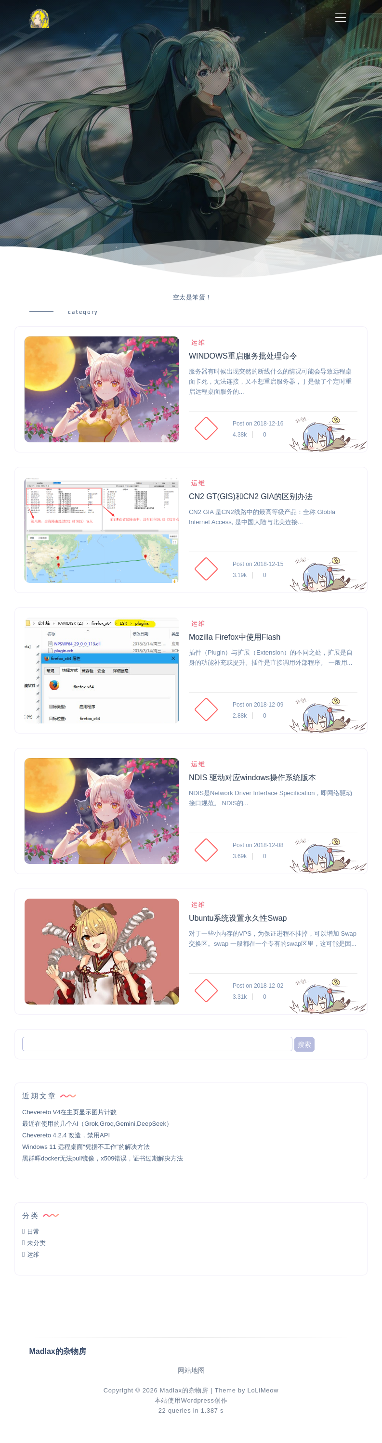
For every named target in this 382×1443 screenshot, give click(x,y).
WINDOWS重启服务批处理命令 (243, 356)
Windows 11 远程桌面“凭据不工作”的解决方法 (86, 1146)
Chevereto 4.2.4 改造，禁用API (66, 1135)
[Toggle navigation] (341, 18)
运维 (197, 342)
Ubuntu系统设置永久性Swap (238, 918)
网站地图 (191, 1370)
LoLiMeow (262, 1390)
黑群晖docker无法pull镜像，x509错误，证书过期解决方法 (102, 1158)
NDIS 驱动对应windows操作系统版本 (252, 777)
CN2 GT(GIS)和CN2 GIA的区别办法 (251, 496)
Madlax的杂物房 (184, 1390)
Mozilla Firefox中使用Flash (234, 637)
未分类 (36, 1243)
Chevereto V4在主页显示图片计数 (69, 1112)
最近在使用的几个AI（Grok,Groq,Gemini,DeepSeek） (97, 1123)
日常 (33, 1231)
